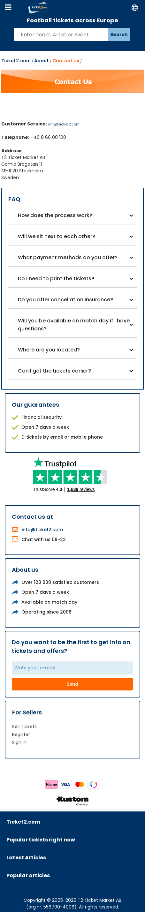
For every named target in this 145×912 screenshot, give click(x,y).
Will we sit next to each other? (56, 236)
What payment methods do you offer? (68, 257)
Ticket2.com (16, 60)
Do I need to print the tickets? (56, 278)
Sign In (19, 742)
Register (21, 734)
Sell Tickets (24, 726)
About (41, 60)
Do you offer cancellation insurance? (65, 299)
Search (119, 34)
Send (72, 684)
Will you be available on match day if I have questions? (74, 324)
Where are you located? (49, 349)
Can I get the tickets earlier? (54, 370)
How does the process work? (55, 215)
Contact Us (65, 60)
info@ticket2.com (64, 124)
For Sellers (27, 712)
